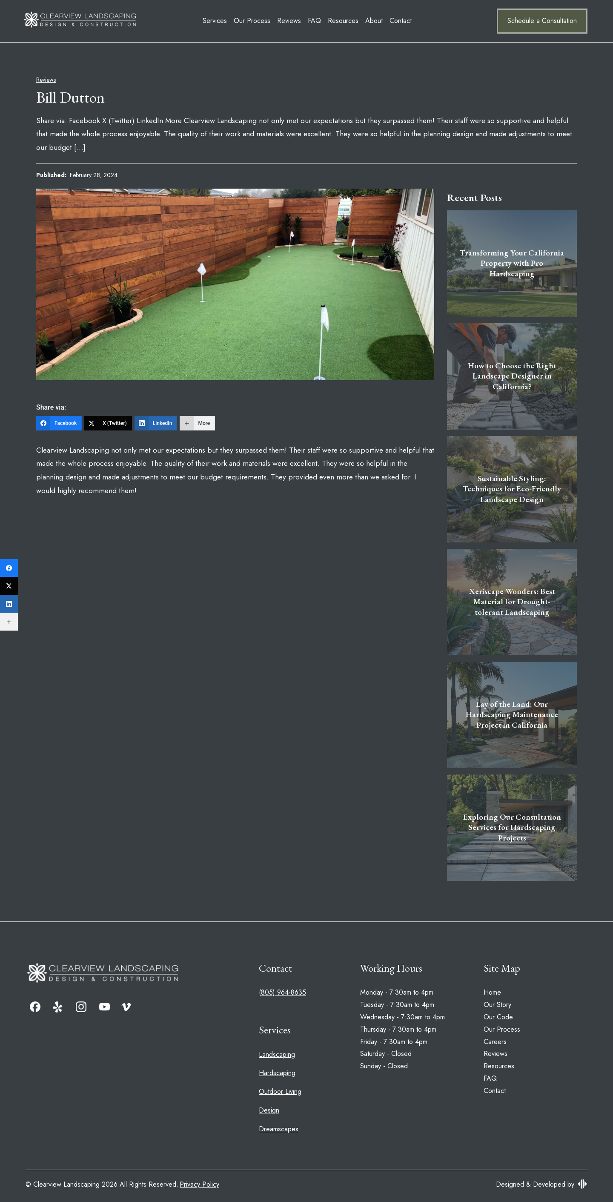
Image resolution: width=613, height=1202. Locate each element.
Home (492, 992)
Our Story (497, 1005)
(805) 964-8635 (282, 992)
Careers (495, 1042)
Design (269, 1110)
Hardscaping (277, 1073)
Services (156, 21)
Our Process (193, 21)
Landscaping (277, 1054)
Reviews (230, 21)
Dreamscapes (278, 1129)
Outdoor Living (280, 1091)
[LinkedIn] (156, 423)
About (315, 21)
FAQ (255, 21)
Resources (284, 21)
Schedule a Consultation (542, 21)
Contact (342, 21)
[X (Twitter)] (108, 423)
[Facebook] (59, 423)
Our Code (498, 1017)
